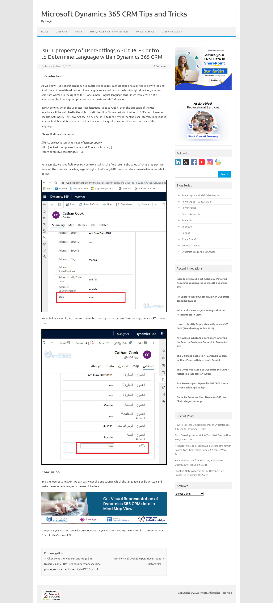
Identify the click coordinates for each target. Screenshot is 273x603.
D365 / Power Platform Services (109, 31)
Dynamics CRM (78, 530)
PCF (89, 530)
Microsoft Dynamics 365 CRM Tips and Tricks (114, 13)
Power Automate (191, 214)
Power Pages (189, 207)
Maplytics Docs (145, 31)
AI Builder (187, 226)
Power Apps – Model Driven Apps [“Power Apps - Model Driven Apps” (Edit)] (200, 195)
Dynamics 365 (60, 530)
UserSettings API (61, 535)
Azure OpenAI (189, 239)
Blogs (44, 31)
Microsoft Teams (191, 245)
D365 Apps (61, 31)
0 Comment (160, 66)
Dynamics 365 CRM (109, 530)
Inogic (78, 31)
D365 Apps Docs (171, 31)
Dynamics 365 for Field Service (198, 251)
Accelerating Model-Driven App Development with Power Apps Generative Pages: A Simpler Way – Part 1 (203, 450)
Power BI (187, 220)
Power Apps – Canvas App (196, 201)
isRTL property (148, 530)
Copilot (186, 232)
